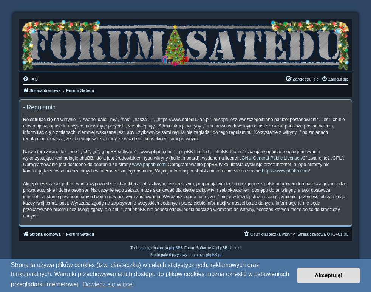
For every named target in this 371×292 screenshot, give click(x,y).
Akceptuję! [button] (329, 275)
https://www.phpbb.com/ (286, 171)
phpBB (175, 248)
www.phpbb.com (148, 164)
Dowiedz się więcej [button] (108, 284)
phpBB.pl (213, 255)
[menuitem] (30, 79)
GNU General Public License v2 (273, 158)
